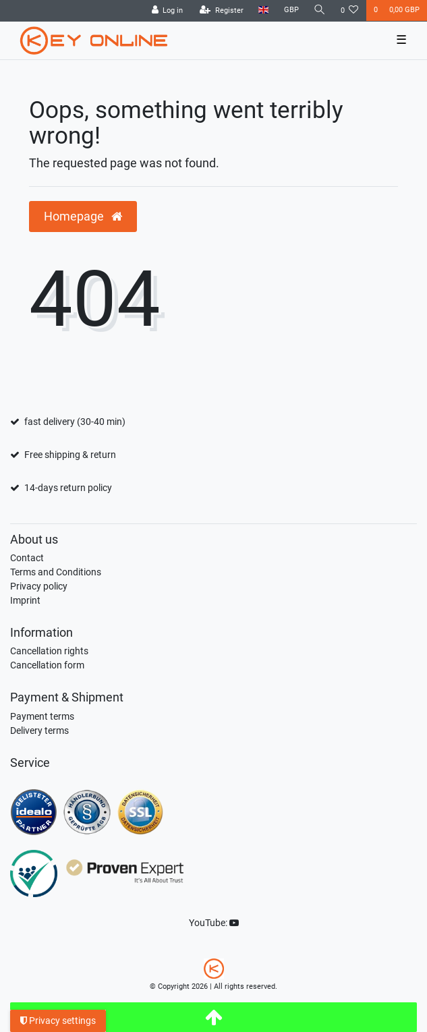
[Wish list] (349, 11)
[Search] (319, 10)
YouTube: (214, 922)
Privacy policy (38, 586)
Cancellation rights (49, 651)
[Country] (263, 10)
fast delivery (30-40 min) (74, 421)
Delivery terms (39, 730)
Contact (27, 557)
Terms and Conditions (55, 572)
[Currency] (291, 10)
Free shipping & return (70, 454)
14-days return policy (68, 487)
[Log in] (167, 11)
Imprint (25, 600)
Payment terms (42, 716)
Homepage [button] (83, 216)
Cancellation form (47, 665)
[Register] (221, 11)
